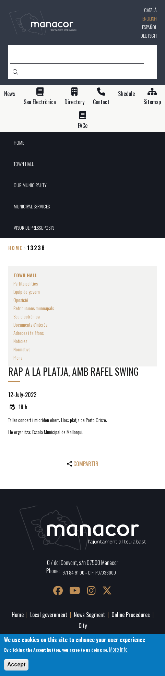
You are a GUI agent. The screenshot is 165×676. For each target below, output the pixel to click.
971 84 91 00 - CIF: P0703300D (89, 572)
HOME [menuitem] (19, 142)
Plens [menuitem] (17, 357)
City (83, 625)
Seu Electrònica (40, 102)
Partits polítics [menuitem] (25, 283)
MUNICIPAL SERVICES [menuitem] (32, 206)
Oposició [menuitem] (20, 299)
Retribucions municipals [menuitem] (33, 308)
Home (15, 247)
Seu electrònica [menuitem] (26, 316)
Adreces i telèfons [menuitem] (28, 332)
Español (149, 27)
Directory (74, 102)
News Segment (89, 615)
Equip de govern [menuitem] (26, 291)
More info (118, 649)
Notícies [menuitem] (20, 341)
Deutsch (149, 35)
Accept (16, 664)
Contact (101, 102)
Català (150, 9)
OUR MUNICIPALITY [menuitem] (30, 185)
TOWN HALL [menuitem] (24, 163)
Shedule (126, 93)
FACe (82, 125)
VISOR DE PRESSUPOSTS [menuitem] (34, 227)
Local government (48, 615)
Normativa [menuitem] (22, 349)
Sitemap (152, 102)
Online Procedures (130, 615)
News (9, 93)
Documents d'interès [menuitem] (30, 324)
